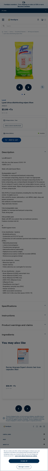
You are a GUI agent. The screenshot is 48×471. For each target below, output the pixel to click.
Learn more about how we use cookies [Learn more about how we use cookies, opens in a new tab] (26, 456)
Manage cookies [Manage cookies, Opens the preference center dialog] (24, 467)
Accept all (24, 461)
